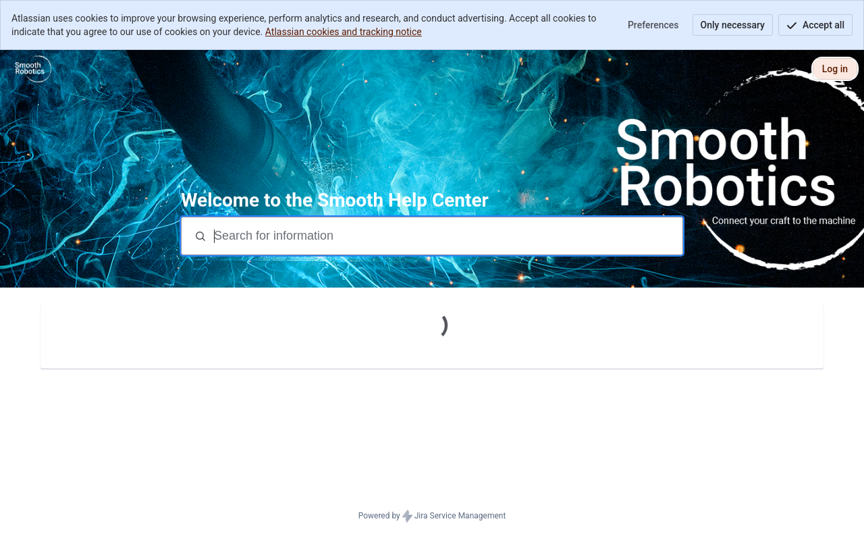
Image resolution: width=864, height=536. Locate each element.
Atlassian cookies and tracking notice (343, 31)
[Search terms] (446, 235)
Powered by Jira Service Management (432, 516)
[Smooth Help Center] (33, 68)
